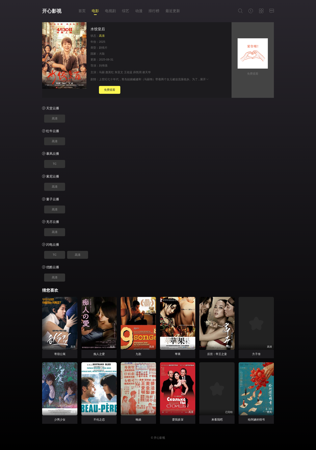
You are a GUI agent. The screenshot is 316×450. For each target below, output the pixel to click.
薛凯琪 (137, 72)
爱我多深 (177, 419)
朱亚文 (119, 72)
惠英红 (109, 72)
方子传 (256, 354)
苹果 (178, 354)
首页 (82, 11)
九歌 (138, 354)
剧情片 (103, 47)
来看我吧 (217, 419)
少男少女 (59, 419)
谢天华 (146, 72)
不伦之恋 (99, 419)
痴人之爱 (99, 354)
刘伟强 (103, 65)
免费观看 (109, 89)
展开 (204, 79)
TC (55, 163)
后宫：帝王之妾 (217, 354)
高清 (54, 118)
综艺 (125, 11)
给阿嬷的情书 (256, 419)
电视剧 (110, 11)
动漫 (138, 11)
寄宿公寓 (59, 354)
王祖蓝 (128, 72)
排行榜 (154, 11)
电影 (95, 11)
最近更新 (172, 11)
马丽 (102, 72)
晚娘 (138, 419)
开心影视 (51, 11)
